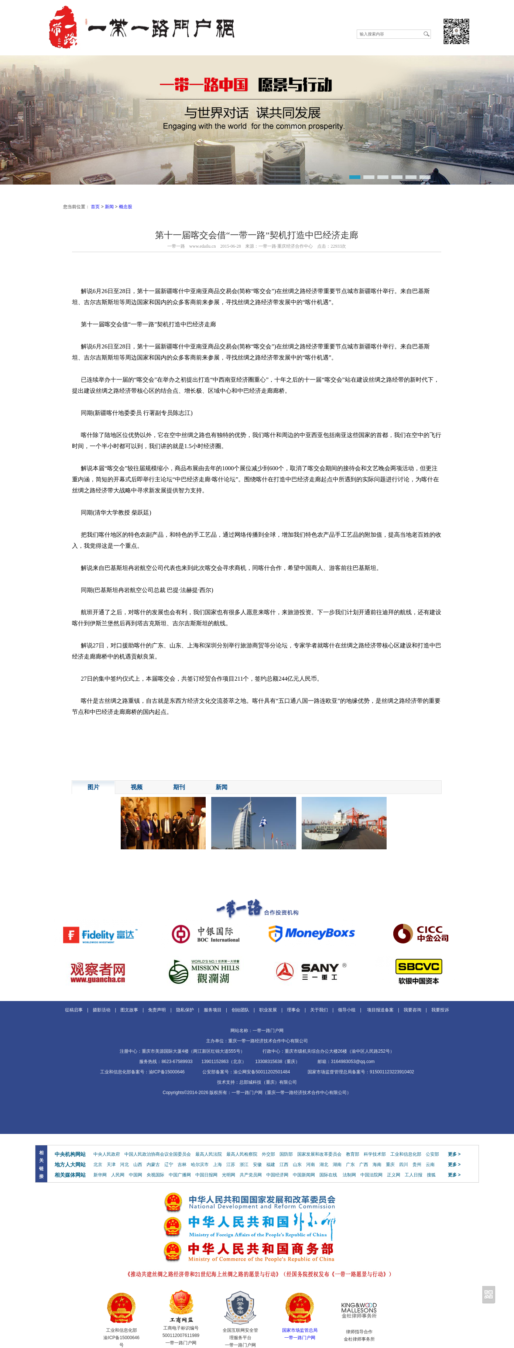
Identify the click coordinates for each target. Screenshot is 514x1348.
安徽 (257, 1164)
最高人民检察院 (241, 1154)
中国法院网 (371, 1174)
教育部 (352, 1154)
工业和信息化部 (405, 1154)
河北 (124, 1164)
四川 (403, 1164)
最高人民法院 (208, 1154)
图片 (93, 787)
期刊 (179, 787)
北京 (97, 1164)
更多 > (454, 1154)
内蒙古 (153, 1164)
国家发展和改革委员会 (319, 1154)
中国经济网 (277, 1174)
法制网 (349, 1174)
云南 (430, 1164)
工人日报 (413, 1174)
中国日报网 (206, 1174)
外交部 (268, 1154)
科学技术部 (375, 1154)
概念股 (125, 206)
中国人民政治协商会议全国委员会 (157, 1154)
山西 (137, 1164)
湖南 (337, 1164)
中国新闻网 (304, 1174)
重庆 (390, 1164)
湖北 (323, 1164)
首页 (95, 206)
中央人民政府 (106, 1154)
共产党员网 (251, 1174)
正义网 (393, 1174)
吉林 (182, 1164)
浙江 (244, 1164)
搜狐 (431, 1174)
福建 (270, 1164)
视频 (137, 787)
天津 (111, 1164)
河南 (310, 1164)
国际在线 (328, 1174)
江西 (284, 1164)
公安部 (432, 1154)
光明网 (228, 1174)
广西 (363, 1164)
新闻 (109, 206)
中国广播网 (180, 1174)
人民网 (117, 1174)
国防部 (286, 1154)
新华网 (100, 1174)
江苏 (230, 1164)
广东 (350, 1164)
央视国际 (155, 1174)
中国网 (135, 1174)
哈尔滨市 (200, 1164)
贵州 (416, 1164)
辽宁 (168, 1164)
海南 (377, 1164)
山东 (297, 1164)
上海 (217, 1164)
